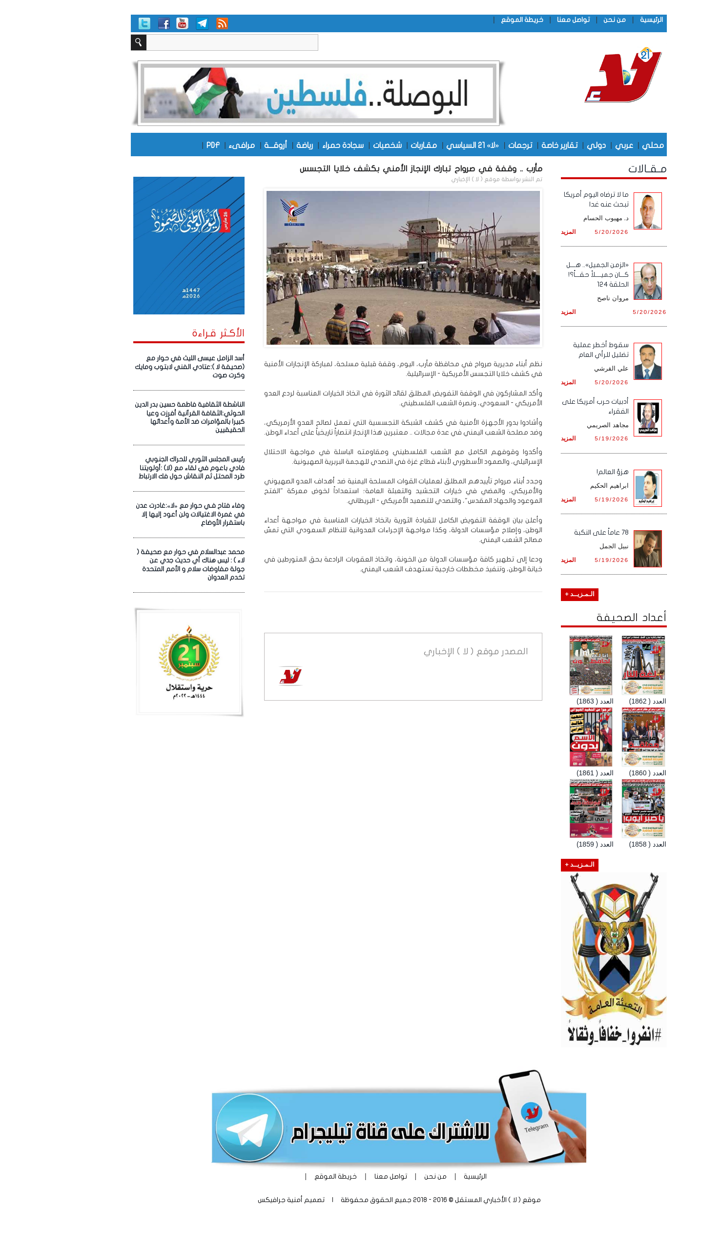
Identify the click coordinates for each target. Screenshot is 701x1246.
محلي (605, 145)
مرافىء (193, 145)
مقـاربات (375, 145)
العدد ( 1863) (546, 701)
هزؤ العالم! (564, 472)
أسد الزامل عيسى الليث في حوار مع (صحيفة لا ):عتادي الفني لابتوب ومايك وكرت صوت (141, 367)
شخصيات (339, 145)
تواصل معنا (525, 19)
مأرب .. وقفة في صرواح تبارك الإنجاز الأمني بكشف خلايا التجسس (372, 169)
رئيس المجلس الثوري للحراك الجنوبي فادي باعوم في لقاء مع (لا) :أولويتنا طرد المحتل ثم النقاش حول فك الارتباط (143, 468)
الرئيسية (603, 19)
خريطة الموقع (474, 19)
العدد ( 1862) (599, 701)
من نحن (566, 19)
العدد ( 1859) (546, 844)
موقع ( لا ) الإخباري (427, 179)
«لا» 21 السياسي (424, 145)
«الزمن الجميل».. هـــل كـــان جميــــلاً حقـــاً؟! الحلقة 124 (549, 274)
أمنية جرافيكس (231, 1200)
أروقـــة (227, 145)
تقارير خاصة (511, 145)
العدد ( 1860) (599, 773)
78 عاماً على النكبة (553, 532)
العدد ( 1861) (546, 773)
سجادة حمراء (294, 145)
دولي (547, 145)
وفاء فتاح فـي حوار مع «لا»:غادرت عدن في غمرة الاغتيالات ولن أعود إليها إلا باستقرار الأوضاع (141, 514)
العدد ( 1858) (599, 844)
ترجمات (472, 145)
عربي (576, 145)
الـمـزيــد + (531, 594)
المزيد (520, 231)
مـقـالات (599, 169)
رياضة (256, 145)
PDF (164, 145)
